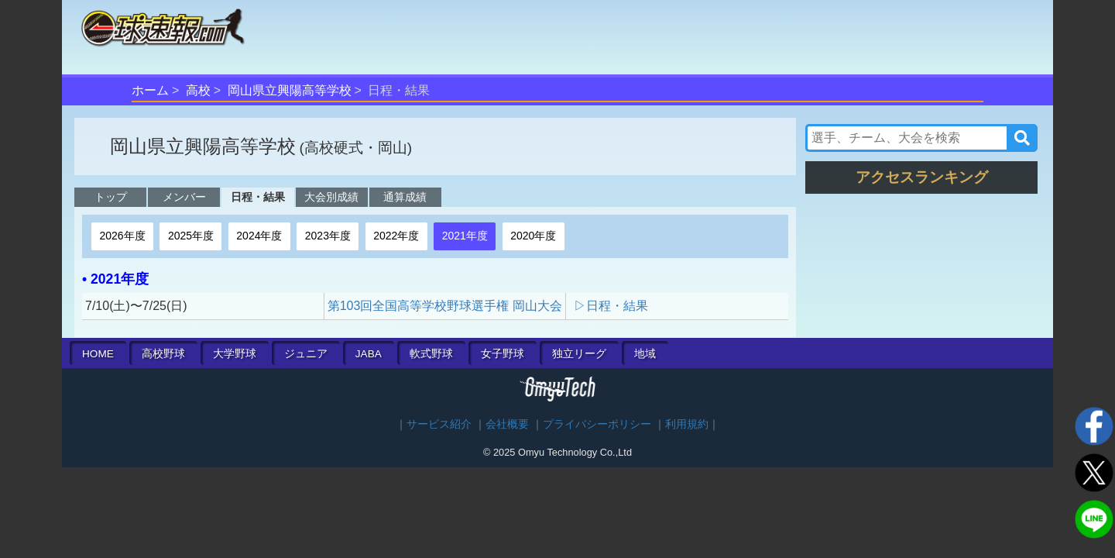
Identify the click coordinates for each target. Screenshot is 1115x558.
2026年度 (122, 235)
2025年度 (191, 235)
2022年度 (396, 235)
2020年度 (533, 235)
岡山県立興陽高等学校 (290, 90)
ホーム (150, 90)
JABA (368, 354)
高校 (198, 90)
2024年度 (259, 235)
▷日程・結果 (611, 305)
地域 (645, 354)
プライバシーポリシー (597, 424)
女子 (502, 354)
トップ (110, 197)
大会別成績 (331, 197)
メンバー (184, 197)
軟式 (431, 354)
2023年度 (328, 235)
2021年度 (465, 235)
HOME (98, 354)
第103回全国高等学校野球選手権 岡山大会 (445, 305)
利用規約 (686, 424)
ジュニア (306, 354)
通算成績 (405, 197)
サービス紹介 (439, 424)
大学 (234, 354)
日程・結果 (258, 197)
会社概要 (507, 424)
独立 (579, 354)
